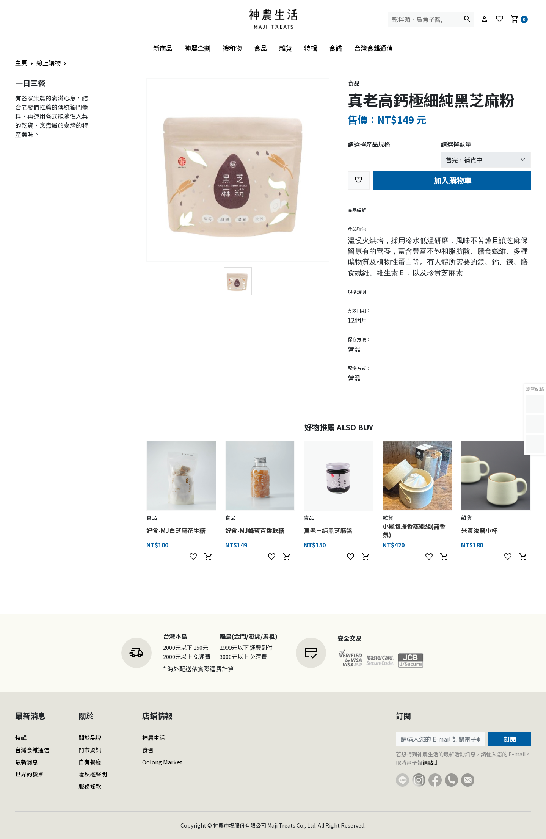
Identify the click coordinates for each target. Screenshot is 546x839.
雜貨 (285, 48)
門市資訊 (89, 750)
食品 (260, 48)
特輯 (310, 48)
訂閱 (509, 738)
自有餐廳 (89, 762)
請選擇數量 (456, 144)
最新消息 (26, 762)
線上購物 (48, 62)
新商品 (163, 48)
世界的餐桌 (29, 774)
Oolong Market (162, 762)
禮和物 (232, 48)
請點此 (430, 762)
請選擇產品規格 (369, 144)
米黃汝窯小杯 (479, 530)
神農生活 (153, 738)
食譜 (335, 48)
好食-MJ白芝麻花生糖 (176, 530)
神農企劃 (197, 48)
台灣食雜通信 (373, 48)
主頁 (21, 62)
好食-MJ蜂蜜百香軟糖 (254, 530)
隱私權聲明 (92, 774)
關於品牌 (89, 738)
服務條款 (89, 786)
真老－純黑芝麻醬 (328, 530)
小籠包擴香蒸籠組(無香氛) (414, 530)
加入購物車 (452, 180)
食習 (148, 750)
